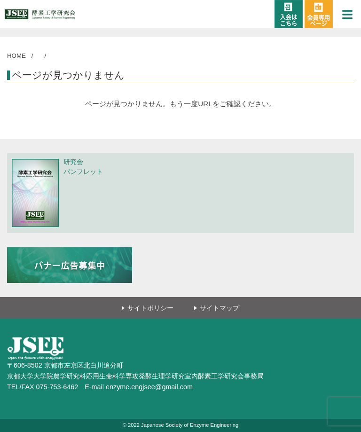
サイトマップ (219, 308)
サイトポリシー (150, 308)
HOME (16, 55)
